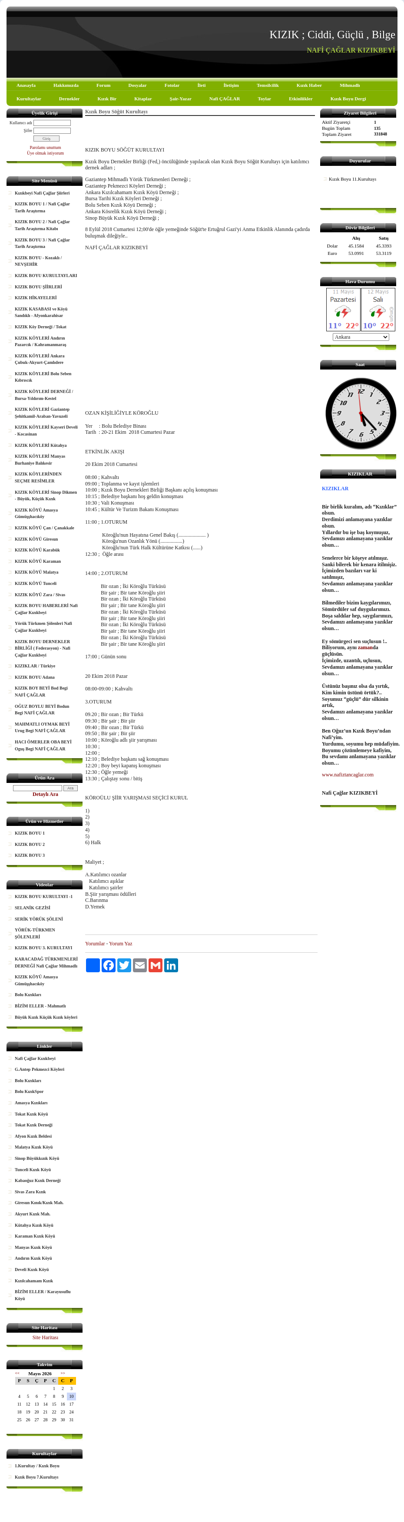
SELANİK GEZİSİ (32, 907)
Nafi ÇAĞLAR (224, 98)
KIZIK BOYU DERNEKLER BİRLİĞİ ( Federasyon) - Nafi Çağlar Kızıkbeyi (42, 648)
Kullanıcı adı (21, 122)
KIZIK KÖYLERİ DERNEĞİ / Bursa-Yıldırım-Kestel (44, 395)
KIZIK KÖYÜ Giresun (36, 539)
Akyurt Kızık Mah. (32, 1214)
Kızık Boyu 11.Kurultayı (352, 179)
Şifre (28, 130)
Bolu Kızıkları (28, 994)
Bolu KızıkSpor (29, 1091)
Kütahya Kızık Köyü (34, 1225)
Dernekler (69, 98)
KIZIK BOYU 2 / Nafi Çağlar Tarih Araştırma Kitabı (42, 225)
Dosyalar (137, 85)
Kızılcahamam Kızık (34, 1280)
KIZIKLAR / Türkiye (35, 666)
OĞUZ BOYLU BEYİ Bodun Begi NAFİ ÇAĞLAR (42, 710)
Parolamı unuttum (45, 147)
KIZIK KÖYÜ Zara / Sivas (40, 594)
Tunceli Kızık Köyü (33, 1169)
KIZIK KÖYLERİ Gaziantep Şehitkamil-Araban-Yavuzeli (42, 413)
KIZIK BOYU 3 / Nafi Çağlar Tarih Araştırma (42, 243)
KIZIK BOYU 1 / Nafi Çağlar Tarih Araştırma (42, 207)
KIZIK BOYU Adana (35, 677)
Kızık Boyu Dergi (348, 98)
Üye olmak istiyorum (45, 153)
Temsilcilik (268, 85)
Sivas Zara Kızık (30, 1191)
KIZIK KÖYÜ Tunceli (35, 583)
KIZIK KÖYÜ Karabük (37, 550)
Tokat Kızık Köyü (31, 1114)
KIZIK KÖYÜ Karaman (38, 561)
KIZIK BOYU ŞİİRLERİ (38, 286)
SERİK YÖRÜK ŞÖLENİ (39, 919)
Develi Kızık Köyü (32, 1269)
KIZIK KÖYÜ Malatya (37, 572)
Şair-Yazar (181, 98)
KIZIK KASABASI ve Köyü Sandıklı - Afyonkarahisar (41, 312)
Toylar (264, 98)
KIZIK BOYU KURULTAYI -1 (44, 896)
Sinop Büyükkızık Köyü (37, 1158)
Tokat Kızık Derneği (34, 1125)
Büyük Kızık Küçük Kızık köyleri (46, 1017)
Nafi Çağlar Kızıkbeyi (35, 1058)
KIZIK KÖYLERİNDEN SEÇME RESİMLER (38, 477)
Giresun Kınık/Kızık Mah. (39, 1202)
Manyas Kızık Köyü (33, 1247)
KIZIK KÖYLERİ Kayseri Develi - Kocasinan (46, 430)
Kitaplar (143, 98)
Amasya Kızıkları (31, 1102)
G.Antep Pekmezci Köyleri (39, 1069)
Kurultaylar (29, 98)
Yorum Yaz (120, 944)
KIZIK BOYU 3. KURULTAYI (43, 947)
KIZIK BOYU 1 (30, 833)
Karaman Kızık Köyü (35, 1236)
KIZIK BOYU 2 (30, 844)
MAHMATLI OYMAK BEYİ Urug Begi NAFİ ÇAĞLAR (42, 727)
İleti (201, 85)
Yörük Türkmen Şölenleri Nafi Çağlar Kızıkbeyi (43, 627)
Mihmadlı (350, 85)
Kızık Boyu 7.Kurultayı (36, 1477)
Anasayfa (26, 85)
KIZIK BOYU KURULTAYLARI (46, 275)
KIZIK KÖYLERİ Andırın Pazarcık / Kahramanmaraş (40, 341)
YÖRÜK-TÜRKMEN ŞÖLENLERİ (35, 933)
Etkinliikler (300, 98)
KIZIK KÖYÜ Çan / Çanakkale (44, 527)
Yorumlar (95, 944)
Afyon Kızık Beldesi (33, 1136)
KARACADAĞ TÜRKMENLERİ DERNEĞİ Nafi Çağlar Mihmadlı (46, 962)
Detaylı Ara (45, 794)
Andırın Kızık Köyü (33, 1258)
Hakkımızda (66, 85)
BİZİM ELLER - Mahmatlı (40, 1006)
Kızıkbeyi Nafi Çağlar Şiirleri (42, 193)
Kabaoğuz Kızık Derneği (38, 1180)
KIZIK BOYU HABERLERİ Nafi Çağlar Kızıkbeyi (46, 609)
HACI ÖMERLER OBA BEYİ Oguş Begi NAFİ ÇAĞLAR (43, 745)
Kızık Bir (107, 98)
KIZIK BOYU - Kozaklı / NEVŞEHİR (38, 261)
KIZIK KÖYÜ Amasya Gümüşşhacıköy (36, 513)
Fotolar (172, 85)
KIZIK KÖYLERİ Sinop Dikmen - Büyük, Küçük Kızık (46, 496)
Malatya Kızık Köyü (34, 1147)
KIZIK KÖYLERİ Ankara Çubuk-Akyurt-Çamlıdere (39, 359)
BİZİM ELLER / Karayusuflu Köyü (43, 1295)
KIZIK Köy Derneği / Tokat (40, 326)
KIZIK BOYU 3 (30, 855)
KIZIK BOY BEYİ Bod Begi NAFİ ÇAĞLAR (41, 691)
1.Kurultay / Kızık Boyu (37, 1465)
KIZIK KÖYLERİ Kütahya (40, 445)
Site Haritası (46, 1337)
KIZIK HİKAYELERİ (36, 297)
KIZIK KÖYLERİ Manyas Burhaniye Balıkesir (40, 460)
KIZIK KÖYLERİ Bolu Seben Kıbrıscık (43, 377)
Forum (103, 85)
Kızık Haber (309, 85)
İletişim (230, 85)
